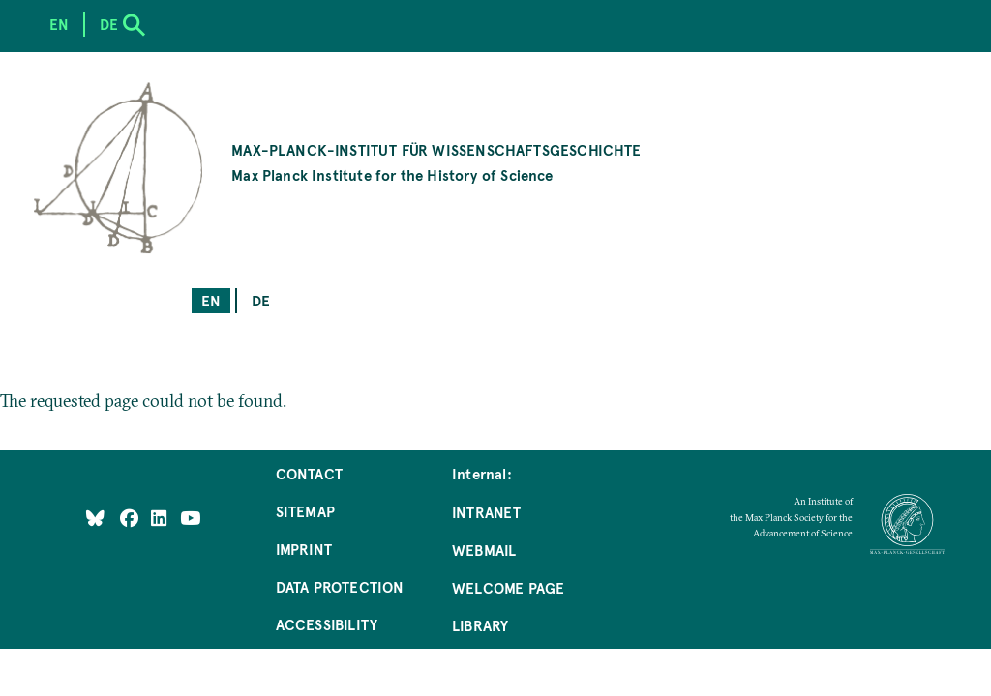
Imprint (304, 548)
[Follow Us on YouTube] (190, 518)
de (261, 300)
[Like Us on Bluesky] (95, 518)
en (211, 300)
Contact (309, 473)
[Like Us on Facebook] (131, 518)
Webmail (484, 549)
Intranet (486, 512)
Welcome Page (508, 587)
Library (480, 625)
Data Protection (340, 586)
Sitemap (305, 511)
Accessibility (326, 624)
